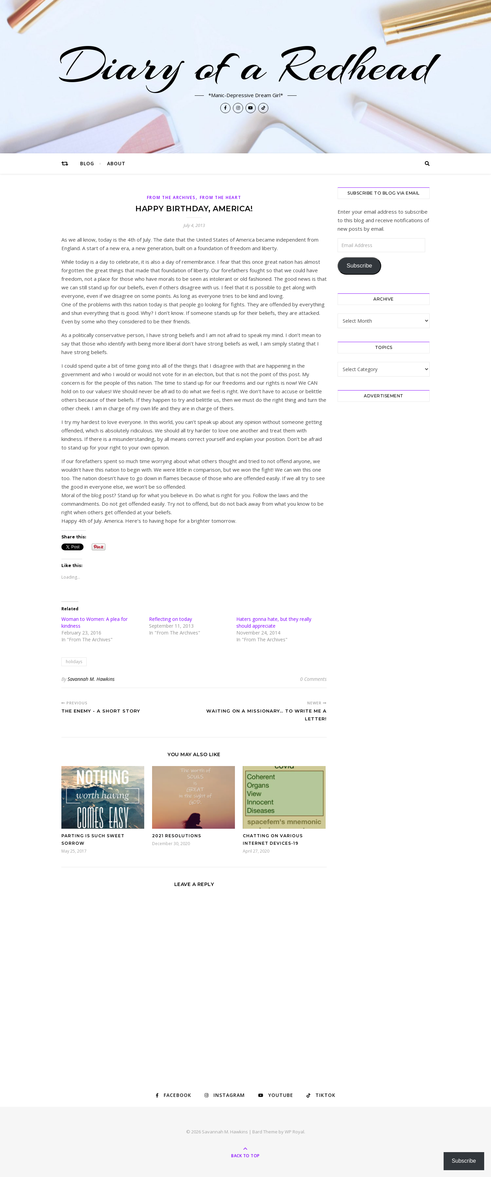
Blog (87, 163)
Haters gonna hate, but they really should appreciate (273, 622)
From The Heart (220, 197)
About (116, 163)
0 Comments (313, 679)
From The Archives (171, 197)
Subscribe (359, 265)
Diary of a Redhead (245, 65)
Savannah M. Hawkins (91, 679)
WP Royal (294, 1132)
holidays (74, 661)
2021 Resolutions (176, 835)
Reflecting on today (170, 619)
